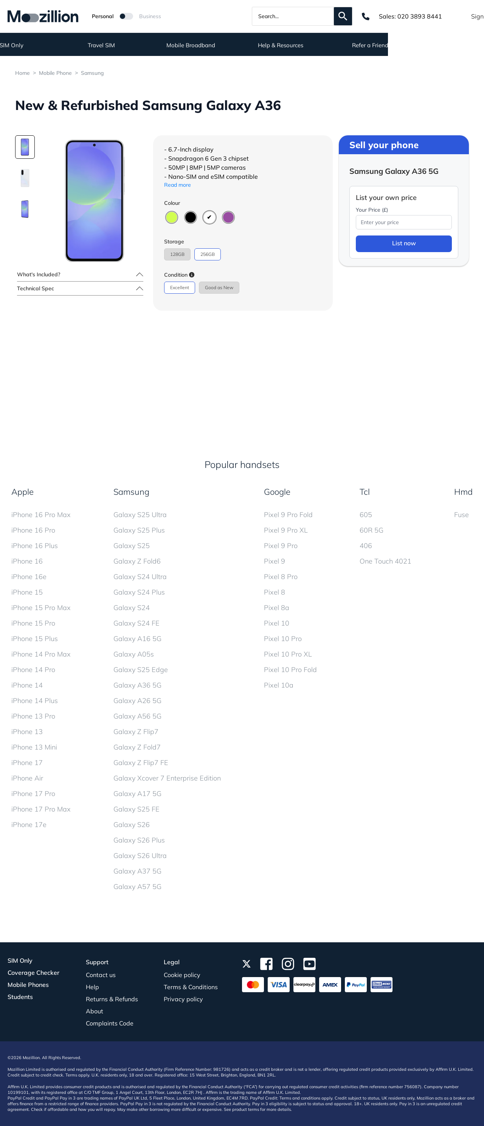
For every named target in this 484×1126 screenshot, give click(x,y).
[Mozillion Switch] (126, 16)
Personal (102, 16)
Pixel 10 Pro (283, 638)
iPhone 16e (29, 576)
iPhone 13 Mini (34, 747)
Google (277, 491)
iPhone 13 (27, 731)
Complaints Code (109, 1023)
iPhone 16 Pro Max (41, 514)
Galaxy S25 (131, 545)
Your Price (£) (372, 209)
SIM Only (107, 45)
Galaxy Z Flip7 (135, 731)
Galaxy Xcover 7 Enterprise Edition (167, 778)
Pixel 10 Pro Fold (290, 669)
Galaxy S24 (131, 607)
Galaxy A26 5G (137, 700)
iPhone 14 (27, 685)
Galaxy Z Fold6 (137, 561)
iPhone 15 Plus (34, 638)
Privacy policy (183, 999)
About (94, 1011)
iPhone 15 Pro (33, 623)
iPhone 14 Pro (33, 669)
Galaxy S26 (131, 824)
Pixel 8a (276, 607)
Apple (22, 491)
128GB (177, 254)
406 (366, 545)
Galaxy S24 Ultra (140, 576)
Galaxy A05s (133, 654)
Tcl (365, 491)
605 (366, 514)
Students (20, 997)
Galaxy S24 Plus (139, 592)
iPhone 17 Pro (33, 793)
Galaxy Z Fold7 (137, 747)
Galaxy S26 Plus (139, 840)
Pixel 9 (274, 561)
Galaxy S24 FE (136, 623)
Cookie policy (182, 975)
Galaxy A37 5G (137, 871)
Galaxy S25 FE (136, 809)
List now (404, 243)
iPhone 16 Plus (34, 545)
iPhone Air (27, 778)
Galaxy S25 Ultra (140, 514)
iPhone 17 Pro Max (41, 809)
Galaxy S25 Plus (139, 530)
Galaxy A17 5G (137, 793)
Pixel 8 (274, 592)
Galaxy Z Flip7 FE (140, 762)
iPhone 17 (27, 762)
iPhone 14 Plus (34, 700)
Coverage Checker (33, 973)
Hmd (463, 491)
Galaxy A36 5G (137, 685)
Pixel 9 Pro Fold (288, 514)
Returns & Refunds (112, 999)
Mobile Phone (55, 73)
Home (22, 73)
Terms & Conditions (191, 987)
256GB (207, 254)
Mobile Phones (28, 985)
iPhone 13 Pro (33, 716)
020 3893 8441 (419, 16)
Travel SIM (197, 45)
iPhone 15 (27, 592)
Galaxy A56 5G (137, 716)
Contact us (101, 975)
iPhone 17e (29, 824)
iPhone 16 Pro (33, 530)
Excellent (179, 287)
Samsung (92, 73)
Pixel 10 (276, 623)
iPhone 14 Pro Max (41, 654)
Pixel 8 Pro (281, 576)
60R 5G (371, 530)
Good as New (219, 287)
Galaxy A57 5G (137, 886)
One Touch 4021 (385, 561)
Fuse (461, 514)
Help (92, 987)
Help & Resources (376, 45)
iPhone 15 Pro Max (41, 607)
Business (150, 16)
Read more (177, 184)
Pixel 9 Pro (281, 545)
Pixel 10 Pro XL (288, 654)
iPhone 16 (27, 561)
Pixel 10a (278, 685)
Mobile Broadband (286, 45)
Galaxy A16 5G (137, 638)
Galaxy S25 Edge (140, 669)
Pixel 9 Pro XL (286, 530)
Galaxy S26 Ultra (140, 855)
